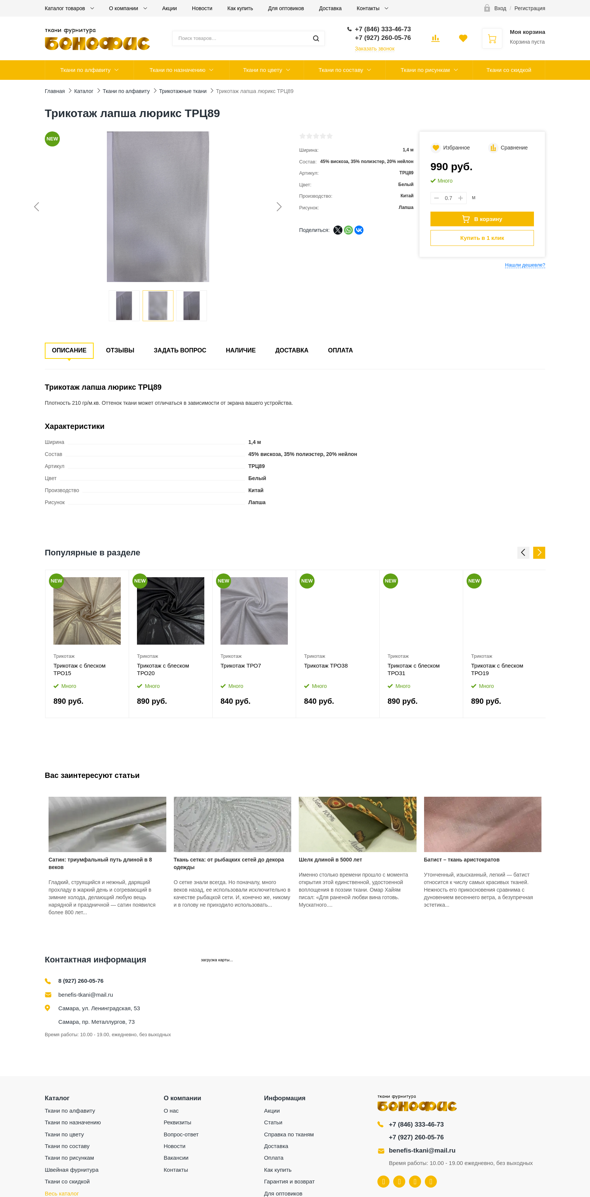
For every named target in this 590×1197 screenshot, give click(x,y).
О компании (124, 8)
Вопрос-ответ (181, 1134)
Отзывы (120, 350)
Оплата (340, 350)
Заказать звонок (374, 49)
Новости (202, 8)
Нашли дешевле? (525, 265)
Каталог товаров (66, 8)
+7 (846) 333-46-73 (416, 1124)
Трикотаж (64, 656)
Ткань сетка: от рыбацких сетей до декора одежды (229, 863)
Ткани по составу (340, 70)
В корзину (482, 219)
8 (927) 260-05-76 (80, 980)
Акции (169, 8)
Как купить (240, 8)
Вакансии (176, 1157)
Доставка (330, 8)
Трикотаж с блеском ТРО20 (163, 669)
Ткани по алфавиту (85, 70)
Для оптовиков (286, 8)
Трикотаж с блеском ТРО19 (497, 669)
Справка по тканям (289, 1134)
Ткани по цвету (262, 70)
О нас (171, 1110)
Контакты (369, 8)
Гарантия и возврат (289, 1181)
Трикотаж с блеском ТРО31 (414, 669)
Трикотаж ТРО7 (240, 665)
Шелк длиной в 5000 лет (330, 860)
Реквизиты (178, 1122)
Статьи (273, 1122)
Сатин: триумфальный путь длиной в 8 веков (100, 863)
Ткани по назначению (177, 70)
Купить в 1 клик (482, 238)
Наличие (240, 350)
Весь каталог (62, 1193)
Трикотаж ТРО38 (326, 665)
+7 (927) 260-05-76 (416, 1137)
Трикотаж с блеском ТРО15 (79, 669)
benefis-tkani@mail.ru (85, 994)
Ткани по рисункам (425, 70)
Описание (69, 350)
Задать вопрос (180, 350)
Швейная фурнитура (72, 1170)
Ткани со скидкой (509, 70)
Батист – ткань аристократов (462, 860)
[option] (87, 644)
